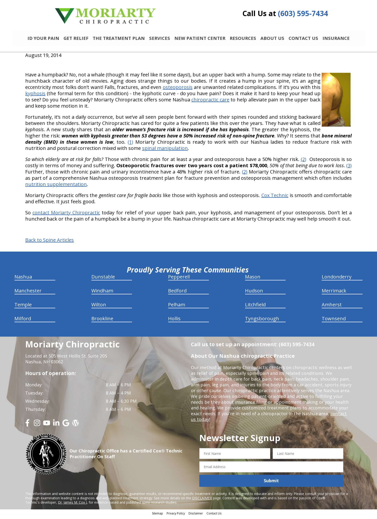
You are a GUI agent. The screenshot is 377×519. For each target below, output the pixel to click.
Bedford (177, 292)
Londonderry (337, 278)
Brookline (102, 320)
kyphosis (35, 95)
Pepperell (179, 278)
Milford (22, 320)
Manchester (28, 292)
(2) (303, 161)
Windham (102, 292)
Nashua (23, 278)
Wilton (98, 306)
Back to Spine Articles (49, 242)
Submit (271, 483)
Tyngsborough (262, 320)
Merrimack (334, 292)
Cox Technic (274, 197)
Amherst (332, 306)
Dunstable (103, 278)
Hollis (174, 320)
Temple (23, 306)
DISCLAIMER (202, 500)
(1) (130, 144)
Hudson (254, 292)
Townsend (334, 320)
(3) (349, 167)
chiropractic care (210, 101)
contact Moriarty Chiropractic (66, 214)
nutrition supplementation (56, 186)
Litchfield (255, 306)
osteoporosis (178, 89)
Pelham (176, 306)
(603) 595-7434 (303, 13)
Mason (252, 278)
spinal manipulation (165, 150)
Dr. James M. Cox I (72, 504)
